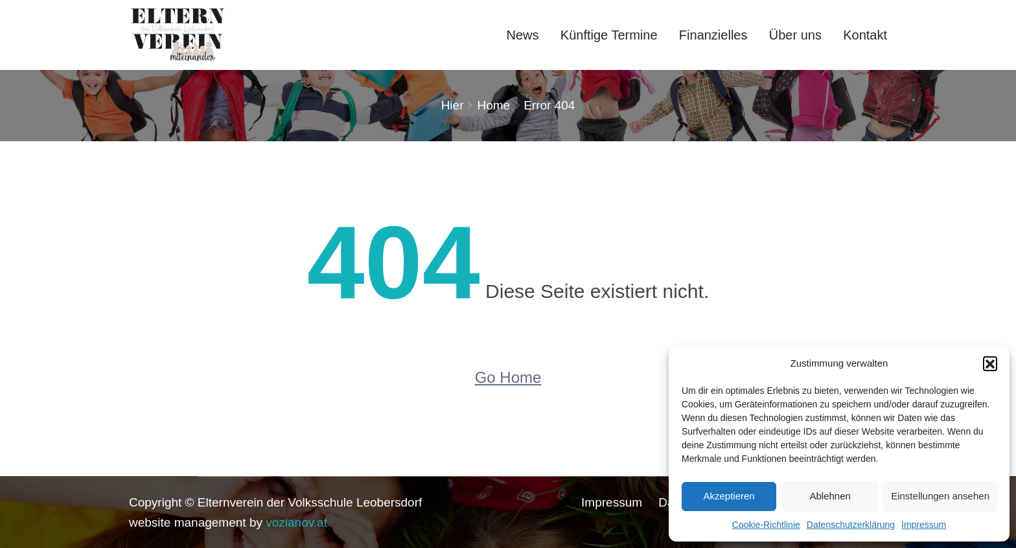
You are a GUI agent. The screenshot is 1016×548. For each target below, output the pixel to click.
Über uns (795, 35)
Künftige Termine (609, 35)
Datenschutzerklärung (851, 524)
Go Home (508, 377)
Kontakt (865, 35)
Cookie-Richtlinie (766, 524)
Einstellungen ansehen (940, 495)
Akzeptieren (728, 495)
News (523, 35)
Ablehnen (829, 495)
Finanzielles (713, 35)
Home (493, 105)
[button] (990, 363)
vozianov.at (296, 522)
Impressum (923, 524)
